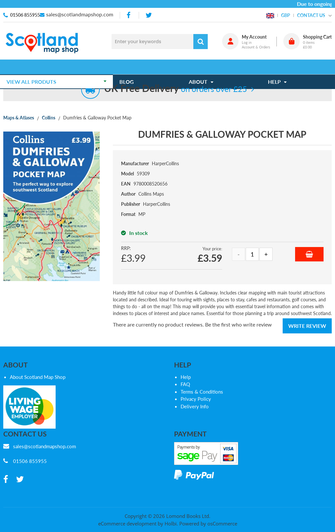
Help (186, 377)
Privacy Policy (196, 399)
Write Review (307, 326)
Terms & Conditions (202, 392)
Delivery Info (195, 406)
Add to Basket (309, 254)
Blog (130, 67)
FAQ (185, 384)
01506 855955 (25, 15)
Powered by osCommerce (208, 523)
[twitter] (149, 15)
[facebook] (129, 15)
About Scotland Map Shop (37, 377)
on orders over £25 (175, 89)
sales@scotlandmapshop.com (79, 14)
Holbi (171, 523)
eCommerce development (127, 523)
